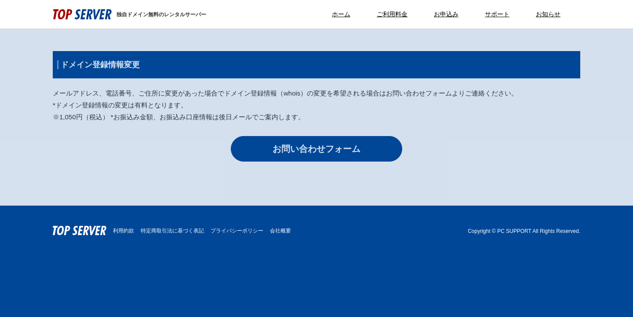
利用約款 (123, 231)
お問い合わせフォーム (316, 149)
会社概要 (280, 231)
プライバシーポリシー (237, 231)
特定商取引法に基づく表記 (172, 231)
